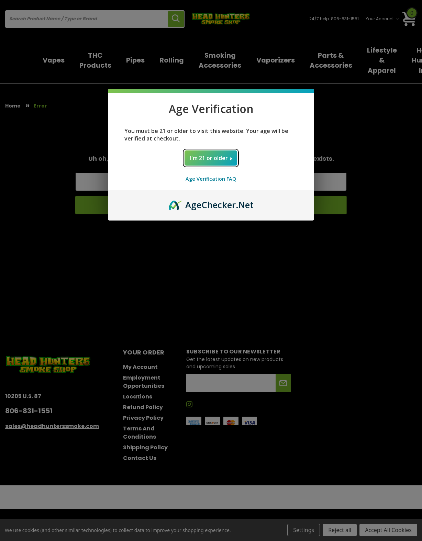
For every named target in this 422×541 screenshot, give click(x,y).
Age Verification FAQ (211, 179)
